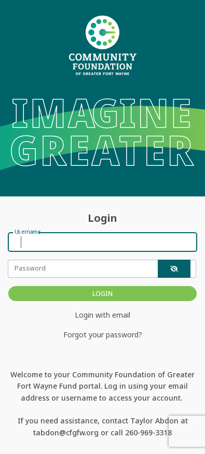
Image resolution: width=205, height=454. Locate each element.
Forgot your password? (102, 334)
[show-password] (174, 269)
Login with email (102, 315)
